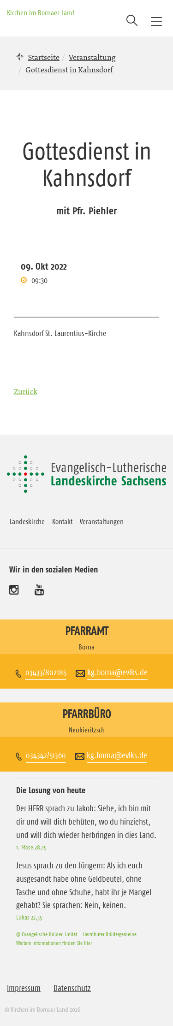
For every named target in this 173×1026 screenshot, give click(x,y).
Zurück (25, 391)
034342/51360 (46, 755)
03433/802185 (45, 672)
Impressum (24, 988)
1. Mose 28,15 (31, 847)
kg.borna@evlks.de (117, 672)
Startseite (44, 57)
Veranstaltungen (102, 521)
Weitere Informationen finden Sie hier (54, 942)
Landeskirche (27, 521)
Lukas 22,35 (29, 917)
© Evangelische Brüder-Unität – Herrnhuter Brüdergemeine (76, 934)
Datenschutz (72, 988)
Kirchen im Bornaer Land (40, 12)
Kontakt (62, 521)
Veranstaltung (92, 57)
